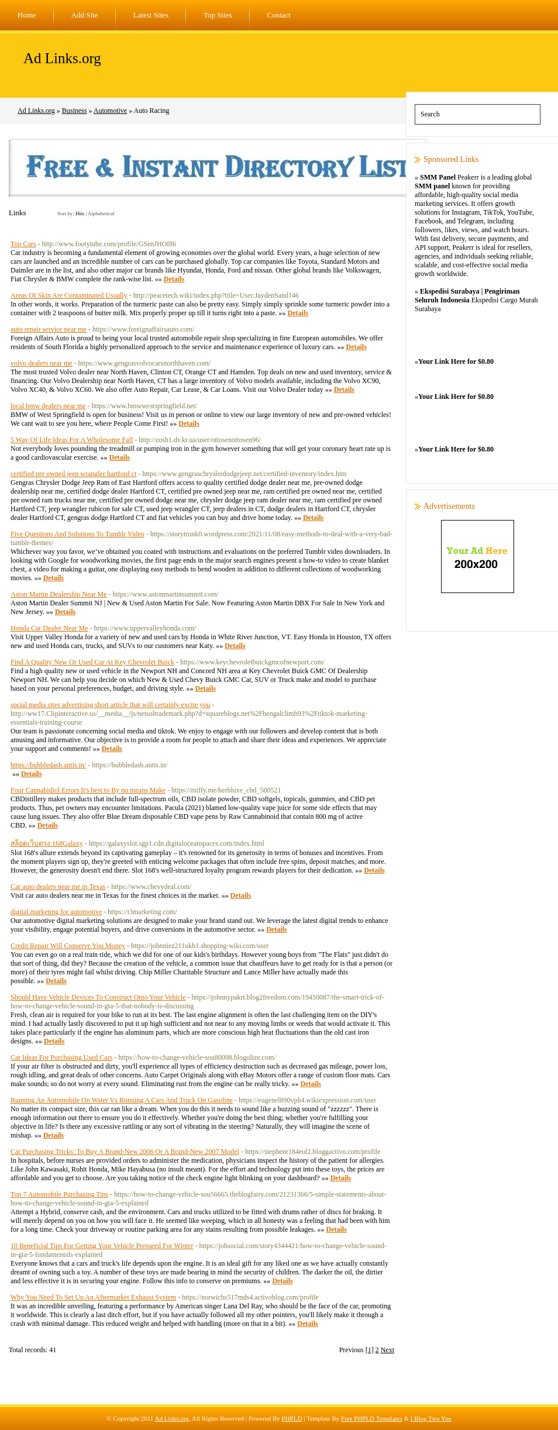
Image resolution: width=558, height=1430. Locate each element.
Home (27, 15)
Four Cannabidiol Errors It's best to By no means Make (88, 790)
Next (387, 1350)
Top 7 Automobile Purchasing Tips (59, 1194)
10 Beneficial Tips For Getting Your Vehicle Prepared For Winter (102, 1246)
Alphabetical (101, 213)
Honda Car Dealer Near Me (49, 628)
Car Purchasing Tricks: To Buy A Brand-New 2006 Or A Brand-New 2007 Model (125, 1152)
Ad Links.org (62, 58)
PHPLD (292, 1418)
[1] (370, 1350)
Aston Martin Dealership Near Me (59, 594)
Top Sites (218, 15)
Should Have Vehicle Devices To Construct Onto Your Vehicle (98, 997)
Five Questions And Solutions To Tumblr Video (77, 534)
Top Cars (23, 244)
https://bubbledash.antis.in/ (48, 765)
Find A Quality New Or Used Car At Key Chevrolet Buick (92, 662)
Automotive (110, 110)
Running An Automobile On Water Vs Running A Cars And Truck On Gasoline (122, 1100)
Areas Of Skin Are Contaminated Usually (69, 295)
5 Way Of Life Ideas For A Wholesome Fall (72, 440)
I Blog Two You (431, 1418)
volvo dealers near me (42, 363)
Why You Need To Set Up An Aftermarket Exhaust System (93, 1297)
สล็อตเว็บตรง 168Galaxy (47, 843)
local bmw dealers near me (48, 406)
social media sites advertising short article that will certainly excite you (110, 705)
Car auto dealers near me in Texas (58, 887)
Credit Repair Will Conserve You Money (68, 946)
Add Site (84, 15)
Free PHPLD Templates (371, 1418)
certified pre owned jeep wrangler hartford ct (73, 474)
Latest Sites (150, 15)
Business (74, 110)
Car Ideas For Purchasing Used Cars (61, 1057)
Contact (279, 15)
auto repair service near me (49, 329)
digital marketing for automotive (56, 912)
